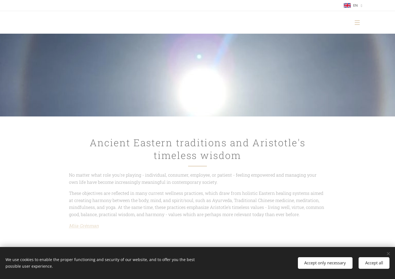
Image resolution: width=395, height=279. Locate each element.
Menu (357, 22)
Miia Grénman (84, 225)
